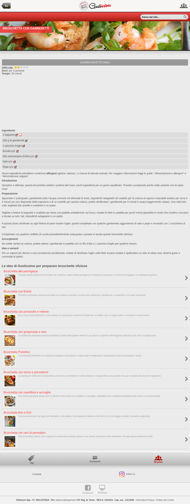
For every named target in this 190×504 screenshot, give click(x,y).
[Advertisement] (95, 102)
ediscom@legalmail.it (66, 500)
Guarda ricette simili (95, 62)
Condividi (36, 474)
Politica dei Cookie (165, 500)
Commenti (95, 461)
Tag (31, 463)
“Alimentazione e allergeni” (169, 173)
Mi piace (158, 462)
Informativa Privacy (145, 500)
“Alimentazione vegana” (15, 176)
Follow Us (130, 474)
